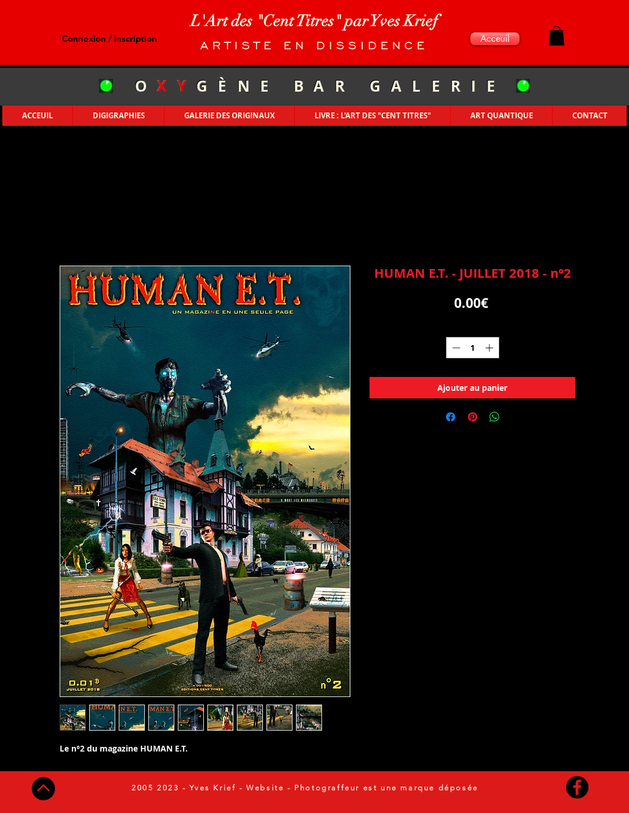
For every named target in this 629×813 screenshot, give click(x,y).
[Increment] (490, 347)
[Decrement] (455, 347)
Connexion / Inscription (109, 38)
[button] (556, 35)
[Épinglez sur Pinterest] (473, 417)
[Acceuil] (495, 38)
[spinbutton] (472, 347)
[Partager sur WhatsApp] (495, 417)
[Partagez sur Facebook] (451, 417)
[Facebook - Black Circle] (577, 787)
